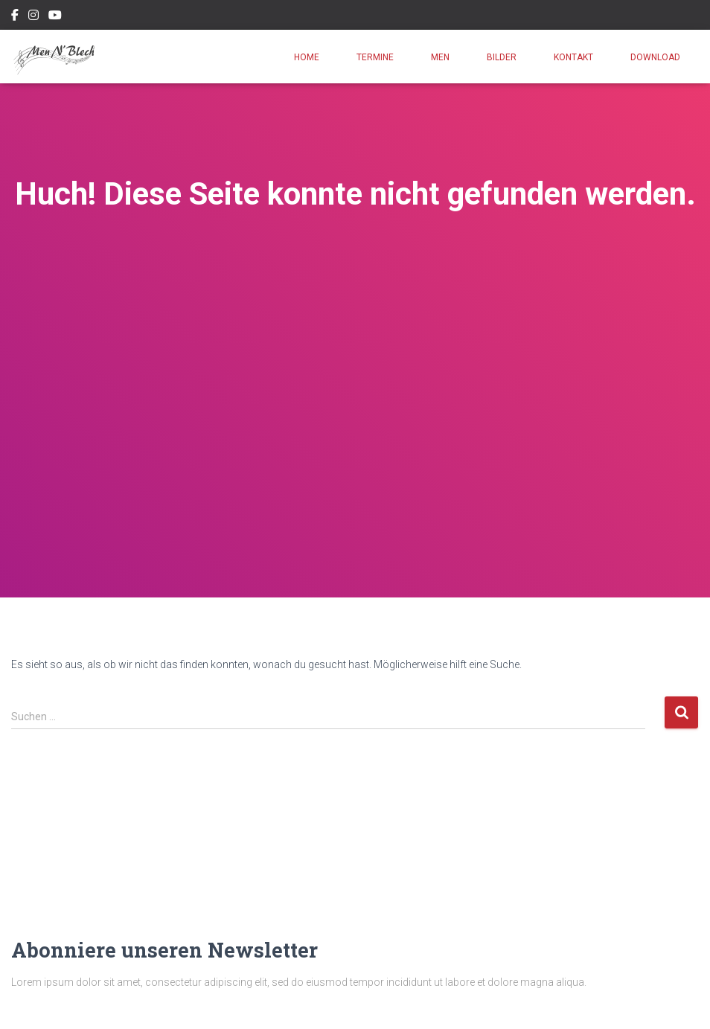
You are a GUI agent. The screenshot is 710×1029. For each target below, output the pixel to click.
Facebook (15, 17)
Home (306, 57)
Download (655, 57)
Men (440, 57)
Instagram (33, 17)
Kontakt (573, 57)
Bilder (501, 57)
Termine (375, 57)
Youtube (55, 17)
